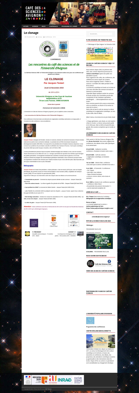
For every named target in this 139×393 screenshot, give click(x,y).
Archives (84, 26)
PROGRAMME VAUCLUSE (93, 229)
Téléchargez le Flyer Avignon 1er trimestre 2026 (101, 44)
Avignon (35, 26)
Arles (43, 26)
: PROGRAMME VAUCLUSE (97, 251)
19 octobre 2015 (30, 37)
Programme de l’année (69, 26)
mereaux (39, 37)
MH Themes (48, 389)
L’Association (96, 26)
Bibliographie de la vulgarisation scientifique (98, 198)
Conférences (53, 26)
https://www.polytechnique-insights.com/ (99, 208)
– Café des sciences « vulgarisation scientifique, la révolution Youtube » (97, 157)
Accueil (26, 26)
